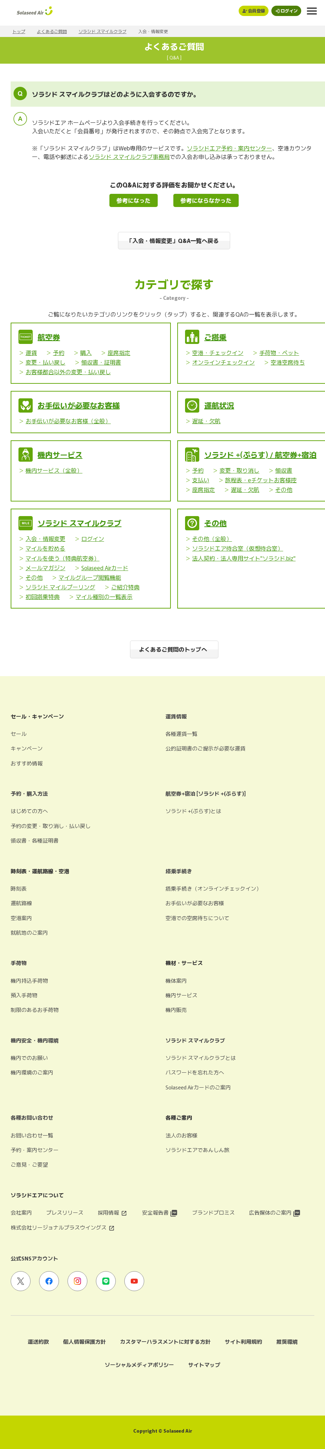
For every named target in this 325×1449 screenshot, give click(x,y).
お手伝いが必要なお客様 (79, 405)
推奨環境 (287, 1341)
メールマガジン (45, 567)
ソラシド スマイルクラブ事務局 (129, 156)
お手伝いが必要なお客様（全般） (68, 420)
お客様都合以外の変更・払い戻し (68, 371)
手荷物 (19, 962)
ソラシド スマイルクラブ (102, 31)
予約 (58, 352)
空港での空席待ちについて (197, 918)
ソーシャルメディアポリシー (139, 1364)
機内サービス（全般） (54, 470)
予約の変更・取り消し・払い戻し (51, 825)
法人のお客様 (181, 1135)
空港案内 (21, 918)
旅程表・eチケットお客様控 (261, 480)
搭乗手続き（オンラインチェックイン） (213, 888)
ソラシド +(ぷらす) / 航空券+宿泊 (260, 454)
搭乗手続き (179, 871)
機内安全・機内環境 (35, 1040)
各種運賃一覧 (181, 733)
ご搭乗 (215, 336)
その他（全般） (212, 538)
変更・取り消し (239, 470)
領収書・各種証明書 (35, 840)
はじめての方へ (29, 810)
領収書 (283, 470)
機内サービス (60, 454)
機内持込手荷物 (29, 980)
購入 (86, 352)
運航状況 (219, 405)
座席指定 (119, 352)
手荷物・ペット (279, 352)
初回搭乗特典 (43, 596)
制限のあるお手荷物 (35, 1009)
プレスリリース (64, 1212)
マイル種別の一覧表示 (104, 596)
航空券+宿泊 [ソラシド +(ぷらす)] (206, 793)
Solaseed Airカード (104, 567)
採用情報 (113, 1212)
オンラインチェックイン (223, 362)
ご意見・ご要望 (29, 1164)
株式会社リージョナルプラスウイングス (63, 1227)
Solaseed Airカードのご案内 (198, 1087)
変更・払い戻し (45, 362)
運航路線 (21, 903)
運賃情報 (176, 716)
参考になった (134, 200)
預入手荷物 (24, 995)
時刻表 (19, 888)
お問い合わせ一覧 (32, 1135)
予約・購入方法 (29, 793)
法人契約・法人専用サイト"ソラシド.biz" (244, 558)
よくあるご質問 (52, 31)
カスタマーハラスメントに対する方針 (165, 1341)
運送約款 (38, 1341)
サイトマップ (204, 1364)
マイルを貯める (45, 548)
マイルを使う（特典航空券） (62, 558)
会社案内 (21, 1212)
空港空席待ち (288, 362)
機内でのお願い (29, 1057)
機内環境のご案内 (32, 1072)
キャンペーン (27, 748)
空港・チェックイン (217, 352)
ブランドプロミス (213, 1212)
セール (19, 733)
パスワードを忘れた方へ (195, 1072)
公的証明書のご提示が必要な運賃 (205, 748)
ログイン (92, 538)
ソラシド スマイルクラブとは (201, 1057)
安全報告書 (160, 1212)
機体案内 (176, 980)
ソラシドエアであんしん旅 (197, 1149)
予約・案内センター (35, 1149)
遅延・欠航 (206, 420)
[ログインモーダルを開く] (286, 11)
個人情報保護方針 (84, 1341)
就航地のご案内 (29, 932)
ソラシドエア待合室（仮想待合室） (237, 548)
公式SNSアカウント (34, 1258)
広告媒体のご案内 (274, 1212)
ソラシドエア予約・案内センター (229, 148)
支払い (200, 480)
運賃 (31, 352)
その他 (283, 489)
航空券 (49, 336)
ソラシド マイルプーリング (60, 587)
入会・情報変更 (45, 538)
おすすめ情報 (27, 763)
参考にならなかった (206, 200)
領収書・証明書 (101, 362)
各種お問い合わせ (32, 1117)
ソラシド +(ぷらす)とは (193, 810)
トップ (18, 31)
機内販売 (176, 1009)
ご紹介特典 (125, 587)
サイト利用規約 (243, 1341)
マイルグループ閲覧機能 (90, 577)
